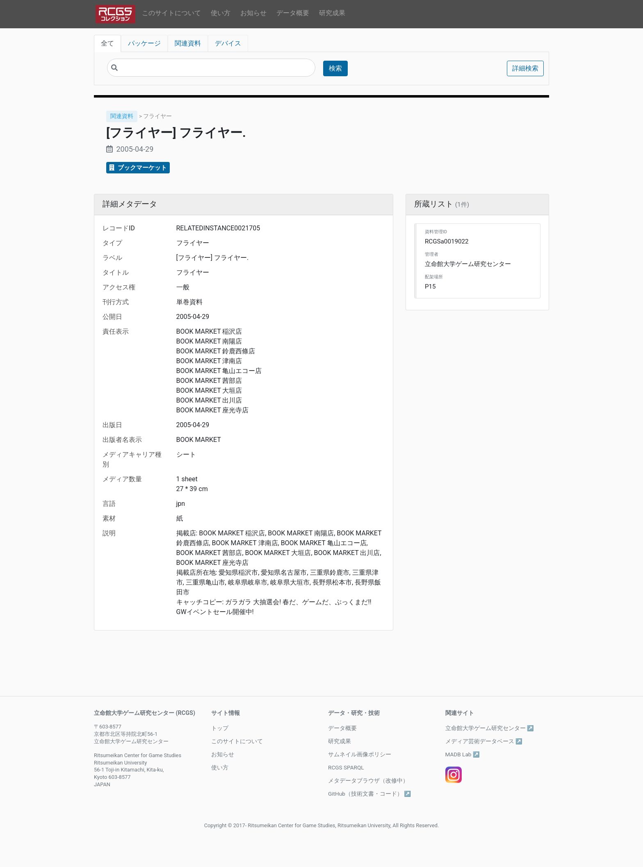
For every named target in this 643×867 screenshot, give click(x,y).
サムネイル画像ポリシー (359, 754)
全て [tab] (107, 43)
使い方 (220, 13)
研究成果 (332, 13)
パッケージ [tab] (144, 43)
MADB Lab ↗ (462, 754)
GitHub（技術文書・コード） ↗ (369, 793)
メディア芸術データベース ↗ (483, 741)
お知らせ (253, 13)
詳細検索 (525, 68)
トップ (219, 728)
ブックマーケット (138, 167)
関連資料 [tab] (188, 43)
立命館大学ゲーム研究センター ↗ (489, 728)
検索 (335, 68)
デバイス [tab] (228, 43)
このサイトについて (171, 13)
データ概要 (292, 13)
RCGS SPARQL (346, 767)
